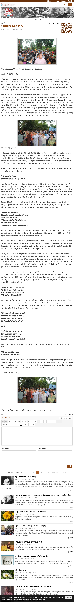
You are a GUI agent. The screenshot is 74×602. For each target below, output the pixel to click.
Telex (65, 418)
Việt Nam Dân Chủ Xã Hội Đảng (25, 477)
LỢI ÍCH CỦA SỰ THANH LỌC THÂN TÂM (28, 542)
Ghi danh (49, 1)
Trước (52, 23)
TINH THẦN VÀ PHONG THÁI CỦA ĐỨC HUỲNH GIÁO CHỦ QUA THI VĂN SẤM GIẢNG (43, 495)
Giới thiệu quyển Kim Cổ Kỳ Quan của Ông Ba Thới (31, 556)
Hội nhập (56, 1)
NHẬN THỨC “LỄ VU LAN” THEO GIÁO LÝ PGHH (30, 512)
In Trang (2, 414)
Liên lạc (63, 1)
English (70, 1)
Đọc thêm (70, 491)
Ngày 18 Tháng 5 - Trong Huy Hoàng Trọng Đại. (31, 526)
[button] (70, 4)
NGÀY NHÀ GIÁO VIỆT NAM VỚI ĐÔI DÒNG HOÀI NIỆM (33, 587)
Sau (57, 23)
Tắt (61, 418)
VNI (70, 418)
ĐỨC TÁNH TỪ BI (20, 570)
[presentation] (16, 459)
